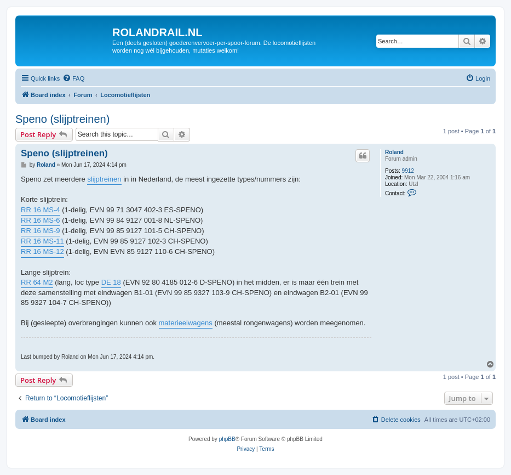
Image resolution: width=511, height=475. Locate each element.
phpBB (227, 439)
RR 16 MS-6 (40, 220)
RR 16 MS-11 (42, 241)
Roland (394, 152)
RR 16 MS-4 (40, 210)
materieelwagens (186, 323)
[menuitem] (73, 78)
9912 (408, 171)
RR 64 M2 (37, 282)
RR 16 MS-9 (40, 231)
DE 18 (111, 282)
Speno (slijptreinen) (62, 119)
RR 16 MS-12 (42, 251)
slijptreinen (104, 179)
